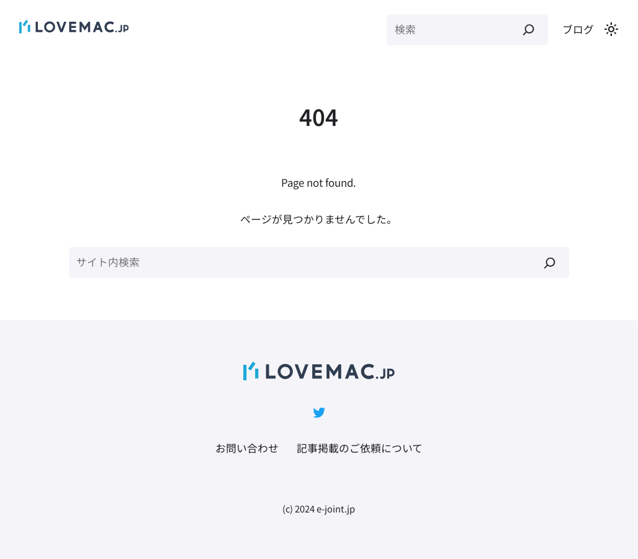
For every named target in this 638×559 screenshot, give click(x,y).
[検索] (528, 29)
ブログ (578, 29)
